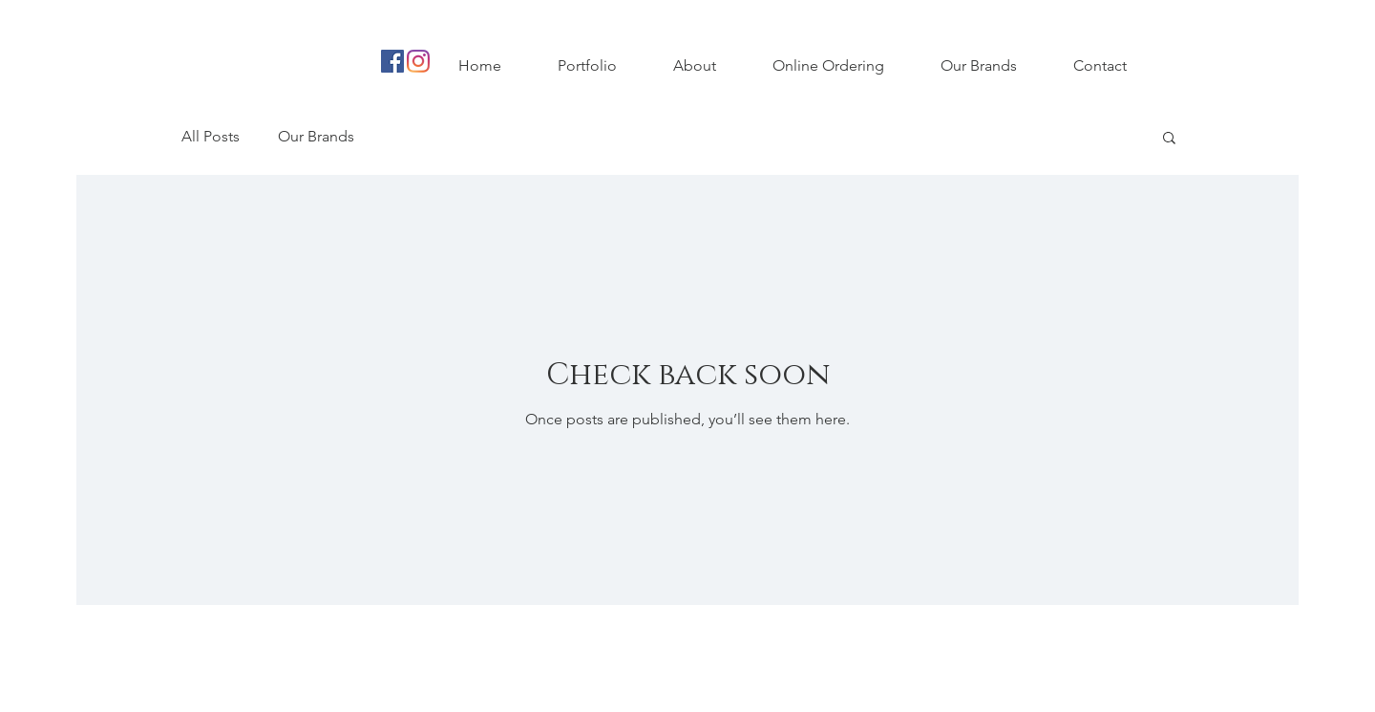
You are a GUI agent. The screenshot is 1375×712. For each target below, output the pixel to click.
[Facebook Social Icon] (392, 61)
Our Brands (316, 136)
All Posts (210, 136)
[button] (1169, 139)
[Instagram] (418, 61)
